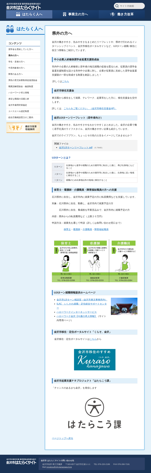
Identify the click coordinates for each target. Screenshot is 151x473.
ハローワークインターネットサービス (77, 312)
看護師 (76, 229)
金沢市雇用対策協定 (17, 105)
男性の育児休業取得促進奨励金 (22, 80)
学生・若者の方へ (16, 61)
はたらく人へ (30, 28)
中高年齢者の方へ (16, 68)
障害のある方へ (15, 74)
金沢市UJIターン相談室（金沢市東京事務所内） (82, 299)
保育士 (67, 229)
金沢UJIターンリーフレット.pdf (75, 147)
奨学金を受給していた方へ (20, 49)
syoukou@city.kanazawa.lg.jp (59, 467)
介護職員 (87, 229)
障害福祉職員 (101, 229)
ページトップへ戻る (62, 438)
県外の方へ (13, 55)
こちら (65, 81)
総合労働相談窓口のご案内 (20, 117)
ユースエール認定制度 (18, 111)
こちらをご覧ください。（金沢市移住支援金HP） (90, 108)
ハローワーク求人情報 (18, 92)
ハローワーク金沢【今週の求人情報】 (77, 316)
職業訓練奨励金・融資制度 (20, 86)
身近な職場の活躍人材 (18, 99)
